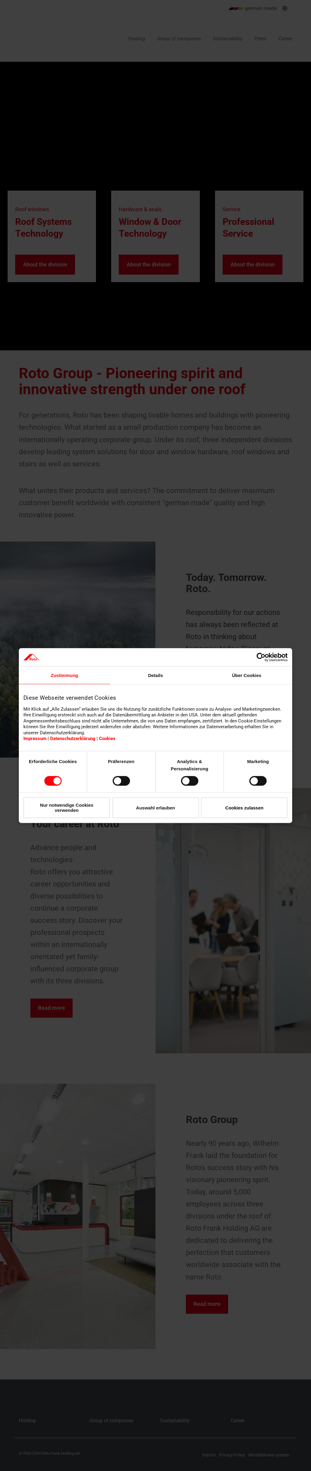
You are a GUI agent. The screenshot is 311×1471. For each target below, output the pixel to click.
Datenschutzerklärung (72, 738)
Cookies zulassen (244, 807)
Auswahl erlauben (155, 807)
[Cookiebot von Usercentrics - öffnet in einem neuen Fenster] (261, 657)
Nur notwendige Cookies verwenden (67, 807)
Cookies (107, 738)
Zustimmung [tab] (64, 675)
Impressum (34, 738)
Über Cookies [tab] (246, 675)
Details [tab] (155, 675)
